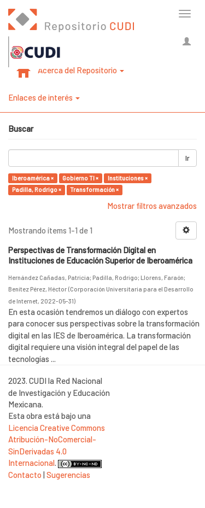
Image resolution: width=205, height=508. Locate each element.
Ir (187, 158)
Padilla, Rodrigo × (36, 189)
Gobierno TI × (80, 178)
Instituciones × (128, 178)
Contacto (25, 475)
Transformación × (94, 189)
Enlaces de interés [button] (44, 97)
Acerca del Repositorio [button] (81, 70)
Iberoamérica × (33, 178)
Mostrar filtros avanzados (152, 206)
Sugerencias (68, 475)
